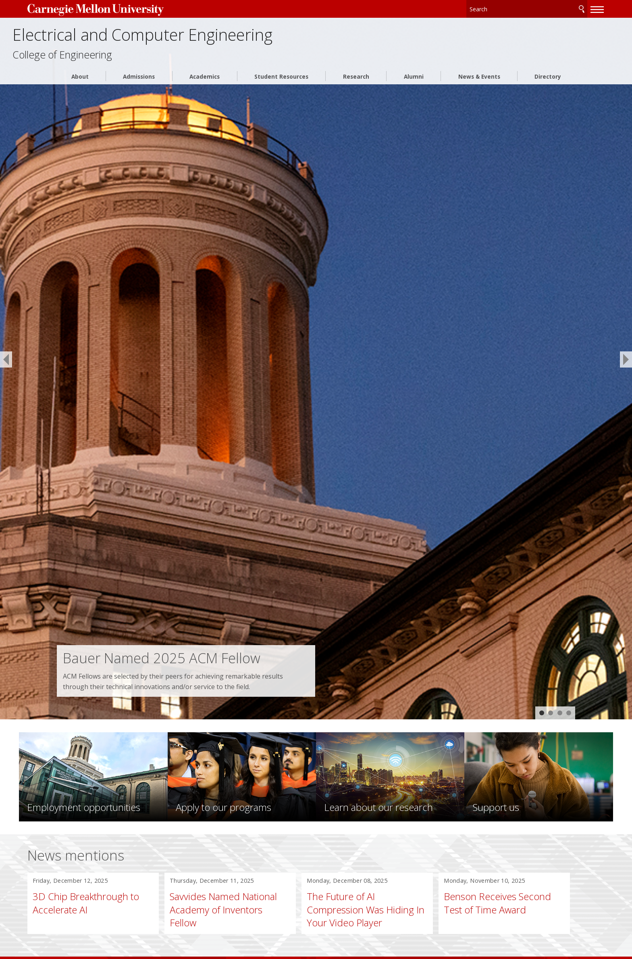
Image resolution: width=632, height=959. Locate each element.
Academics (204, 82)
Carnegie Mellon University (121, 8)
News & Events (479, 82)
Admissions (139, 82)
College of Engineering (111, 60)
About (80, 82)
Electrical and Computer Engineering (221, 37)
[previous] (6, 359)
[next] (626, 359)
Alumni (414, 82)
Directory (547, 82)
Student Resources (281, 82)
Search (552, 8)
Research (356, 82)
